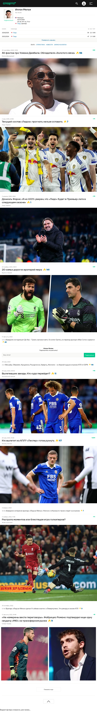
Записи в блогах (60, 45)
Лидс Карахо (6, 125)
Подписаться (8, 20)
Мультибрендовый (8, 56)
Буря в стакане (7, 273)
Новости (49, 45)
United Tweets (6, 624)
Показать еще (48, 689)
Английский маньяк (8, 376)
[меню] (91, 3)
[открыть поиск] (77, 4)
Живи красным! (7, 522)
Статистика (40, 45)
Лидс (19, 23)
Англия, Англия (7, 444)
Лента (33, 45)
